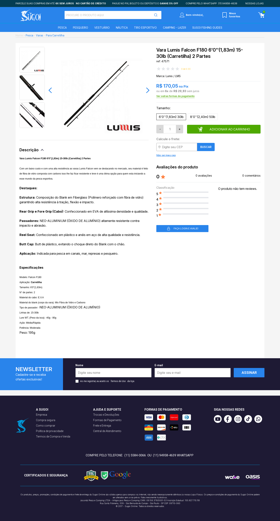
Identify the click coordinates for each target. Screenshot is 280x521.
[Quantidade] (170, 129)
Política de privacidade (49, 431)
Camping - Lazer (174, 27)
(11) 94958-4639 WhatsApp (173, 455)
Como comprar (45, 425)
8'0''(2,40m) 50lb (202, 117)
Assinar (249, 373)
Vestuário (102, 27)
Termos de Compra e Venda (53, 436)
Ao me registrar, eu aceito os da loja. (105, 381)
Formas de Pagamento (107, 420)
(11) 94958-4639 (227, 3)
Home (19, 35)
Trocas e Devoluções (106, 414)
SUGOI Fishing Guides (207, 27)
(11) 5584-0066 (135, 455)
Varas (39, 35)
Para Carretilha (55, 35)
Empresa (41, 414)
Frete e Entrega (102, 425)
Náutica (122, 27)
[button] (50, 90)
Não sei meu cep (166, 155)
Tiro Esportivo (145, 27)
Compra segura (45, 420)
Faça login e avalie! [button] (182, 229)
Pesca (62, 27)
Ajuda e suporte (107, 409)
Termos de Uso (118, 381)
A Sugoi (42, 409)
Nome (113, 370)
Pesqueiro (80, 27)
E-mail (193, 370)
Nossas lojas (254, 3)
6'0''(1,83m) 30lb (171, 117)
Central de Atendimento (107, 431)
